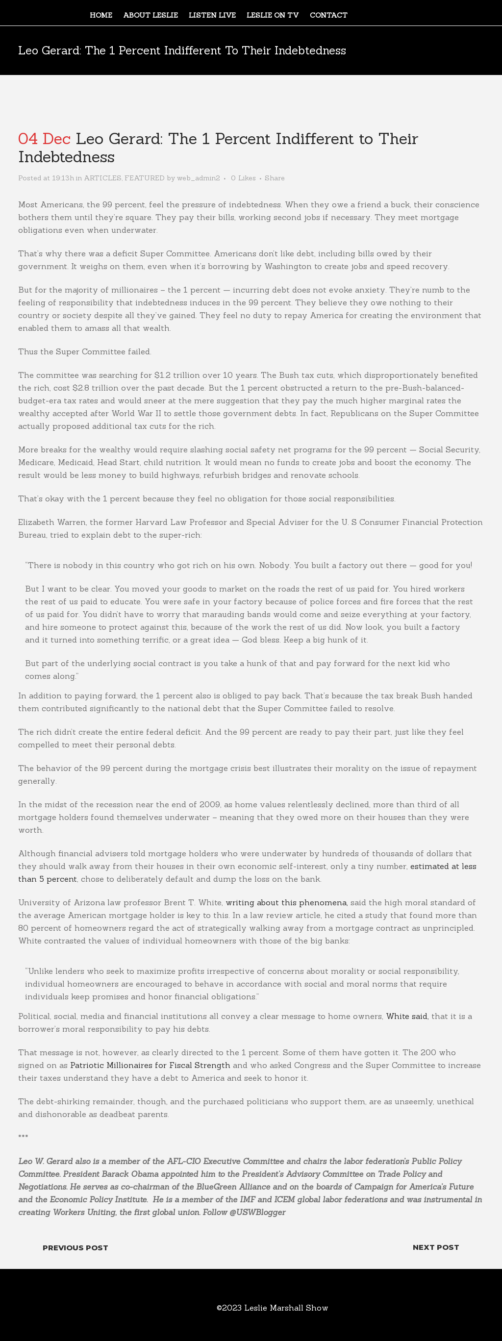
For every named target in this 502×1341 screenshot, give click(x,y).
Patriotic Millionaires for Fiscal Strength (149, 1065)
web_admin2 (198, 178)
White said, (407, 1016)
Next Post (436, 1247)
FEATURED (145, 178)
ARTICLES (103, 178)
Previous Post (75, 1247)
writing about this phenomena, (287, 902)
